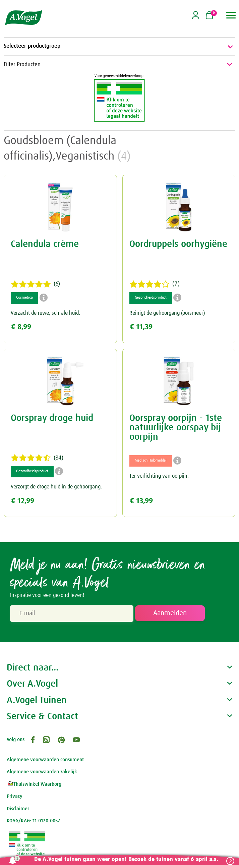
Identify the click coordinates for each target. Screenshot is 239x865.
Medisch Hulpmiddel (151, 461)
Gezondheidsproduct (151, 298)
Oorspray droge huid (52, 418)
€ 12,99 (22, 501)
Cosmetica (24, 298)
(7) (154, 284)
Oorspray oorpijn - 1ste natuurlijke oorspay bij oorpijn (175, 428)
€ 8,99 (21, 327)
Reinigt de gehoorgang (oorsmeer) (167, 313)
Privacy (14, 796)
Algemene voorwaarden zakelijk (42, 771)
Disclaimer (18, 808)
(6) (35, 284)
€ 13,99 (141, 501)
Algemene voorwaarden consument (45, 759)
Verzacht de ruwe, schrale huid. (45, 313)
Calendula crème (45, 244)
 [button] (231, 15)
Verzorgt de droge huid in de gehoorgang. (56, 486)
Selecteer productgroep (119, 47)
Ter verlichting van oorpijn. (159, 476)
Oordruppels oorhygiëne (178, 244)
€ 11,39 (141, 327)
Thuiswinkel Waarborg (34, 784)
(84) (37, 458)
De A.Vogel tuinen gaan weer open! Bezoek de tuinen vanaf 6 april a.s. (126, 859)
